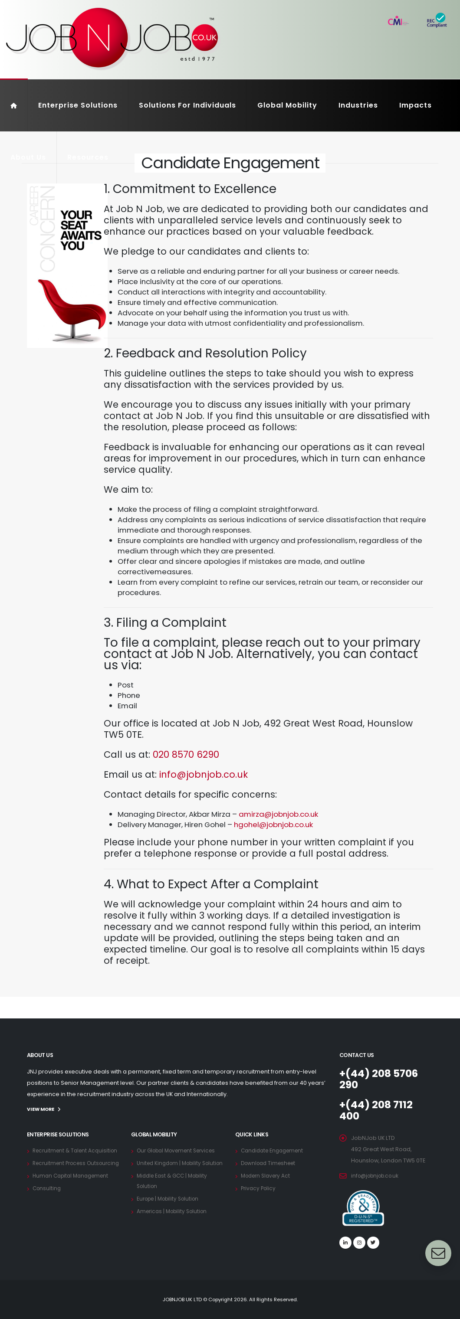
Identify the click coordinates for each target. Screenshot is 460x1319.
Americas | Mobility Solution (175, 1221)
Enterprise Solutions (78, 105)
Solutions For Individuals (187, 105)
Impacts (415, 105)
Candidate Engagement (275, 1150)
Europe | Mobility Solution (171, 1208)
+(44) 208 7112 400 (378, 1110)
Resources (87, 157)
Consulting (47, 1208)
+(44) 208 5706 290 (381, 1079)
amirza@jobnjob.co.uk (278, 814)
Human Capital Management (74, 1196)
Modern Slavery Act (268, 1175)
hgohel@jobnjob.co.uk (273, 824)
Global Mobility (287, 105)
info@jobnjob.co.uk (203, 774)
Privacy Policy (259, 1187)
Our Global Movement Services (180, 1150)
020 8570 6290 (186, 754)
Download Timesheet (271, 1162)
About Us (28, 157)
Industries (358, 105)
